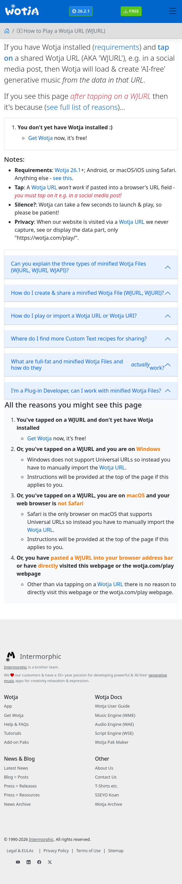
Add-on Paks (16, 742)
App (8, 706)
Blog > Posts (16, 777)
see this (62, 178)
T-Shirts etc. (106, 786)
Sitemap (116, 850)
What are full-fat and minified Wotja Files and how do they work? (87, 364)
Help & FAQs (16, 724)
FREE (131, 11)
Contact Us (106, 777)
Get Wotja (40, 138)
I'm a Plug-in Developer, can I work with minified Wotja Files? (86, 390)
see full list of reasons (82, 107)
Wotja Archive (108, 804)
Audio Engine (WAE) (114, 724)
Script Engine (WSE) (114, 733)
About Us (104, 768)
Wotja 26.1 (68, 170)
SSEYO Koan (107, 795)
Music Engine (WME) (115, 715)
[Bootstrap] (22, 11)
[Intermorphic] (32, 656)
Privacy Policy (56, 850)
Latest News (16, 768)
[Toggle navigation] (172, 11)
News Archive (17, 804)
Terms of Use (88, 850)
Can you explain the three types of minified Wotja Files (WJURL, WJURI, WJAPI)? (78, 267)
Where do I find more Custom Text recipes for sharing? (79, 338)
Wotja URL (44, 187)
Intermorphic (15, 666)
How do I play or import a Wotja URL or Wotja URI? (73, 315)
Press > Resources (22, 795)
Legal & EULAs (20, 850)
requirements (116, 47)
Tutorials (12, 733)
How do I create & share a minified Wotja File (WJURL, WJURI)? (87, 292)
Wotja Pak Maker (112, 742)
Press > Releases (20, 786)
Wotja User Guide (112, 706)
